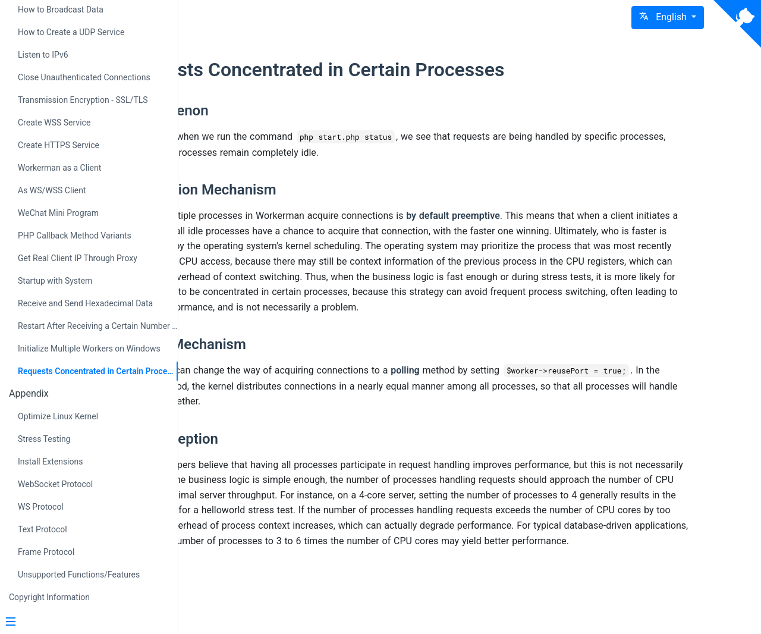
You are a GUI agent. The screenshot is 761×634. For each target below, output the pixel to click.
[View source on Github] (737, 24)
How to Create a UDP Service (71, 32)
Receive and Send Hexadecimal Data (85, 303)
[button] (667, 17)
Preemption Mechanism (313, 189)
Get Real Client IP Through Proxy (77, 258)
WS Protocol (41, 506)
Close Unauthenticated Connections (84, 77)
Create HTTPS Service (58, 145)
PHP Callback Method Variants (74, 235)
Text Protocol (42, 529)
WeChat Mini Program (58, 213)
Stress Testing (44, 439)
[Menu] (84, 622)
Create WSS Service (54, 122)
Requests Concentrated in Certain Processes (98, 371)
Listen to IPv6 (43, 54)
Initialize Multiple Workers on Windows (89, 348)
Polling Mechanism (298, 359)
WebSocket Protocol (55, 484)
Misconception (284, 455)
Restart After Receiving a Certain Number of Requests (98, 326)
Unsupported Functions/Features (79, 574)
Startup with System (55, 280)
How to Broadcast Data (60, 9)
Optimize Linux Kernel (58, 416)
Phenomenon (279, 110)
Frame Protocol (46, 552)
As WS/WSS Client (52, 190)
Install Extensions (50, 461)
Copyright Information (49, 597)
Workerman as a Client (59, 167)
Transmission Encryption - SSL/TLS (83, 100)
